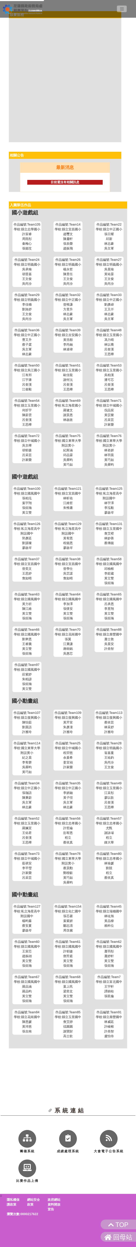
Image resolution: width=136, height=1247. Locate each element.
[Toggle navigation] (122, 8)
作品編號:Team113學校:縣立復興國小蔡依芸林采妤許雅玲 (109, 722)
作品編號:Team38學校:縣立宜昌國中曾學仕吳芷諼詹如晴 (68, 568)
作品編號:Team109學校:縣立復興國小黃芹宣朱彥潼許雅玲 (68, 722)
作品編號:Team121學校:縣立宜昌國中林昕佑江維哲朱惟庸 (68, 498)
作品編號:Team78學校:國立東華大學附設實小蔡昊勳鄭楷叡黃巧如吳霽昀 (68, 868)
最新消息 (65, 167)
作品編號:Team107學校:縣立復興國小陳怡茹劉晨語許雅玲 (27, 722)
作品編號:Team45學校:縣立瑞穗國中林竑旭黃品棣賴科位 (109, 916)
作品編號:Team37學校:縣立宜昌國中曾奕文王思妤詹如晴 (27, 568)
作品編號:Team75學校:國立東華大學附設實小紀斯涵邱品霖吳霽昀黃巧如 (68, 450)
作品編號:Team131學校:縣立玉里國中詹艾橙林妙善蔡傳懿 (109, 533)
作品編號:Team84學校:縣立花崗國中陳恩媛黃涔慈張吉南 (27, 1021)
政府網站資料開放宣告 (54, 1204)
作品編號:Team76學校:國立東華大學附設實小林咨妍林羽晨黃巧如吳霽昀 (109, 450)
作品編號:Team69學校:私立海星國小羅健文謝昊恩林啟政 (68, 410)
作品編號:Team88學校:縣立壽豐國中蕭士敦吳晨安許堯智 (109, 639)
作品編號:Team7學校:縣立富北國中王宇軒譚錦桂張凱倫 (109, 986)
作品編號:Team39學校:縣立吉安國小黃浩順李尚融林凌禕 (68, 339)
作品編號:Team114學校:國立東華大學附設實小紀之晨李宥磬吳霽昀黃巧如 (27, 758)
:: (1, 1195)
